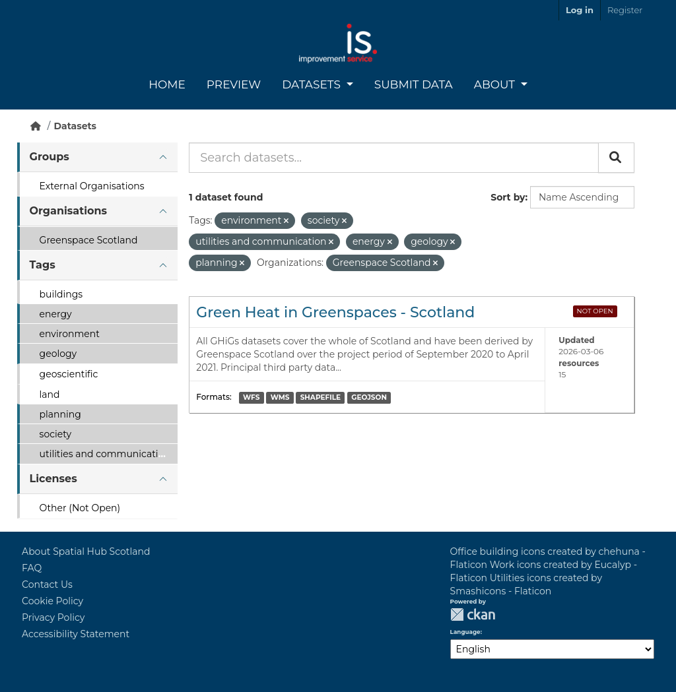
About (496, 84)
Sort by (507, 197)
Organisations (68, 210)
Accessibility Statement (75, 634)
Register (624, 10)
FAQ (32, 568)
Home (167, 84)
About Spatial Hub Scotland (86, 551)
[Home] (35, 126)
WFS (251, 397)
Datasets (312, 84)
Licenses (53, 478)
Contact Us (47, 584)
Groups (49, 156)
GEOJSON (369, 397)
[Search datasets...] (394, 157)
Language (465, 632)
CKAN (472, 614)
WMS (280, 397)
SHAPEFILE (320, 397)
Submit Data (413, 84)
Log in (579, 10)
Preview (234, 84)
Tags (42, 265)
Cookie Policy (52, 601)
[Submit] (616, 157)
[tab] (97, 157)
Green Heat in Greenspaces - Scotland (335, 312)
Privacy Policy (53, 617)
